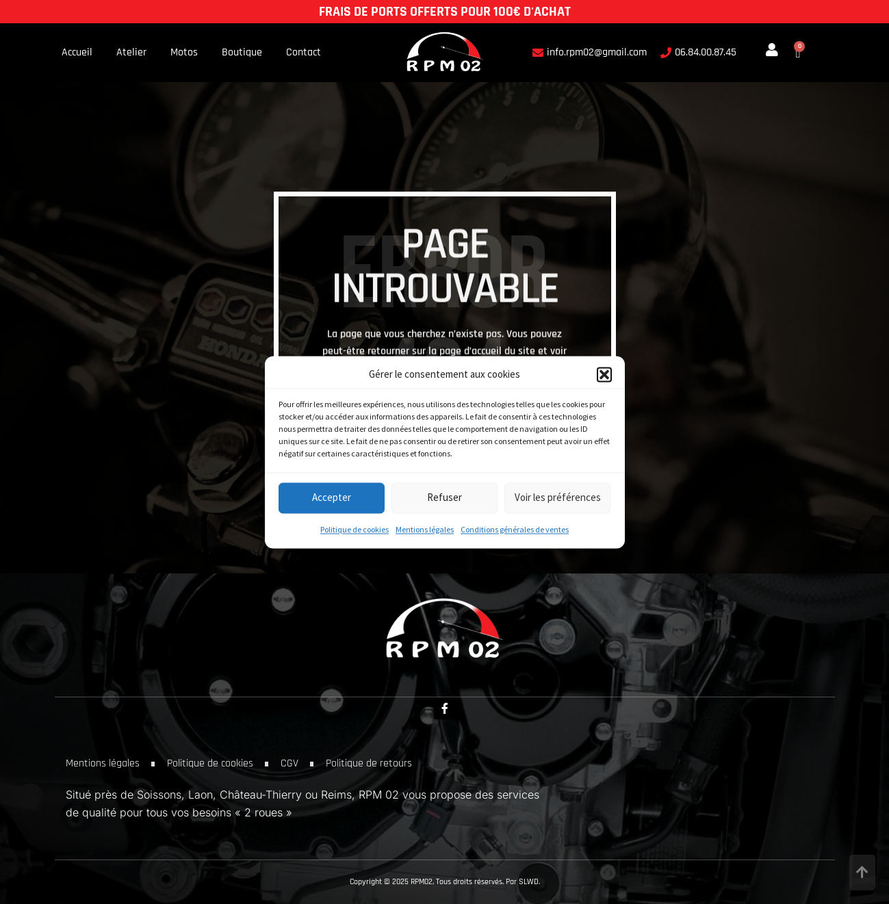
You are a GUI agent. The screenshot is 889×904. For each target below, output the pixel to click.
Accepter (331, 497)
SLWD (529, 882)
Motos (184, 53)
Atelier (131, 53)
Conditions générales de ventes (515, 529)
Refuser (444, 497)
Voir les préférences (558, 497)
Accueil (77, 53)
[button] (604, 374)
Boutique (242, 53)
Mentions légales (425, 529)
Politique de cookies (354, 529)
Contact (303, 53)
